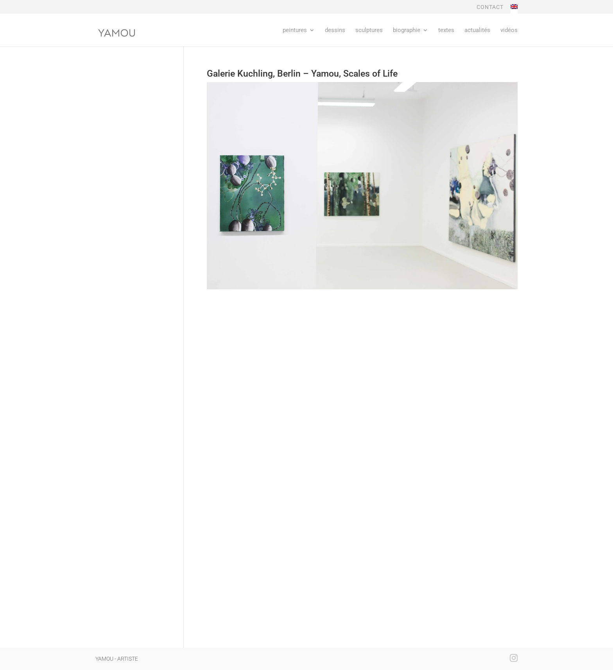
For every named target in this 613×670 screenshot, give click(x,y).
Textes (446, 30)
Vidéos (509, 30)
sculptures (369, 30)
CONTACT (490, 7)
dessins (335, 30)
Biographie (406, 30)
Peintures (295, 30)
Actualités (477, 30)
